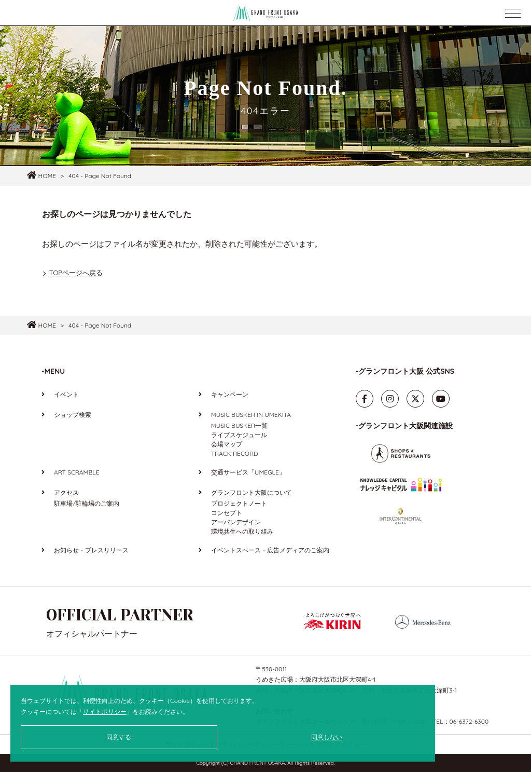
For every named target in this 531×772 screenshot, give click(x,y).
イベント (66, 394)
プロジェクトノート (239, 503)
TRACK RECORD (234, 453)
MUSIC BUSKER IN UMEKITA (251, 414)
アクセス (66, 492)
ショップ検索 (72, 414)
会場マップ (226, 444)
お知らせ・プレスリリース (91, 550)
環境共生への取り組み (242, 531)
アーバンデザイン (236, 522)
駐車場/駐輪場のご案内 (86, 503)
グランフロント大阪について (251, 492)
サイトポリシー (105, 711)
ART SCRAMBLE (76, 472)
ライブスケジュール (239, 435)
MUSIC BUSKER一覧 (239, 425)
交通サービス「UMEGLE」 (248, 472)
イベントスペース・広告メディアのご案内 (270, 550)
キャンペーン (229, 394)
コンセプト (226, 513)
